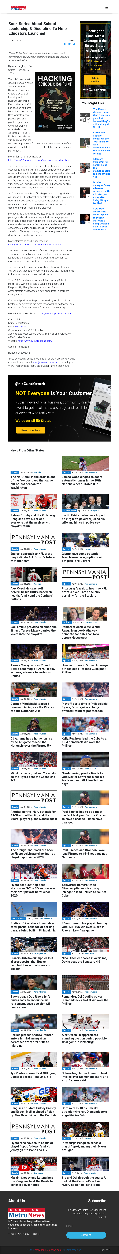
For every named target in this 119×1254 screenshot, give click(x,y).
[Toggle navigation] (107, 8)
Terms (11, 1234)
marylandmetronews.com (48, 1249)
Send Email (20, 326)
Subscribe (86, 1235)
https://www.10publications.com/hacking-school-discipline (38, 160)
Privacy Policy (23, 1234)
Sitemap (36, 1234)
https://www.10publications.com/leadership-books (34, 244)
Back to (105, 1249)
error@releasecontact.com (47, 362)
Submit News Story (95, 79)
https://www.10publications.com (55, 313)
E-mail (69, 1225)
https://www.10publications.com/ (35, 340)
